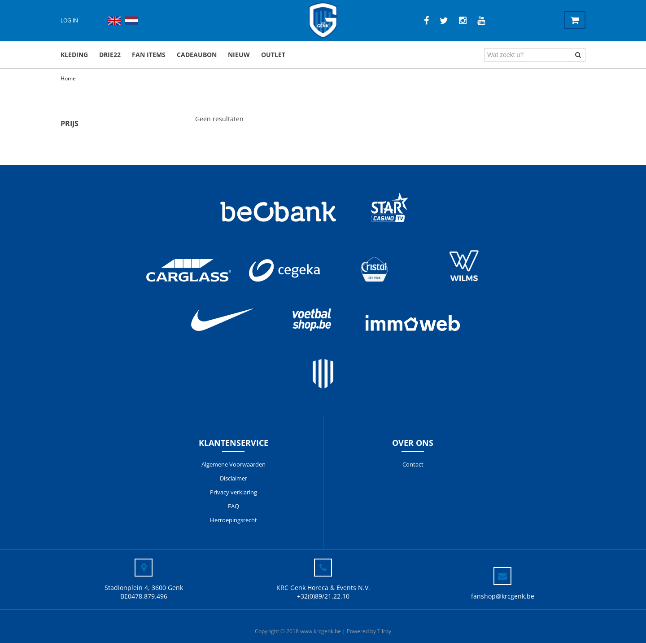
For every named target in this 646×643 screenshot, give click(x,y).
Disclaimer (233, 478)
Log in (69, 20)
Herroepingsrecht (233, 520)
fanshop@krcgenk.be (502, 596)
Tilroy (384, 631)
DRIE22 (110, 54)
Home (68, 78)
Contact (412, 464)
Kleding (74, 54)
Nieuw (239, 54)
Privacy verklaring (233, 492)
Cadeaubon (197, 54)
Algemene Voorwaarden (233, 464)
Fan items (149, 54)
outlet (273, 54)
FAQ (233, 506)
